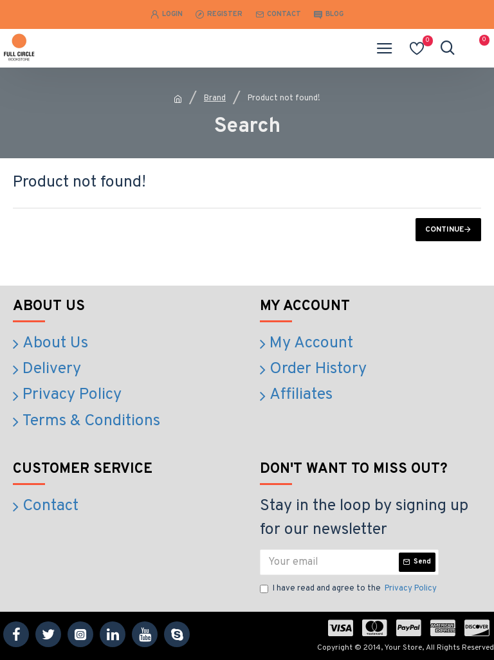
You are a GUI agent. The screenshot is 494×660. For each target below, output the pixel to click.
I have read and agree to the (349, 589)
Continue (444, 230)
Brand (215, 98)
